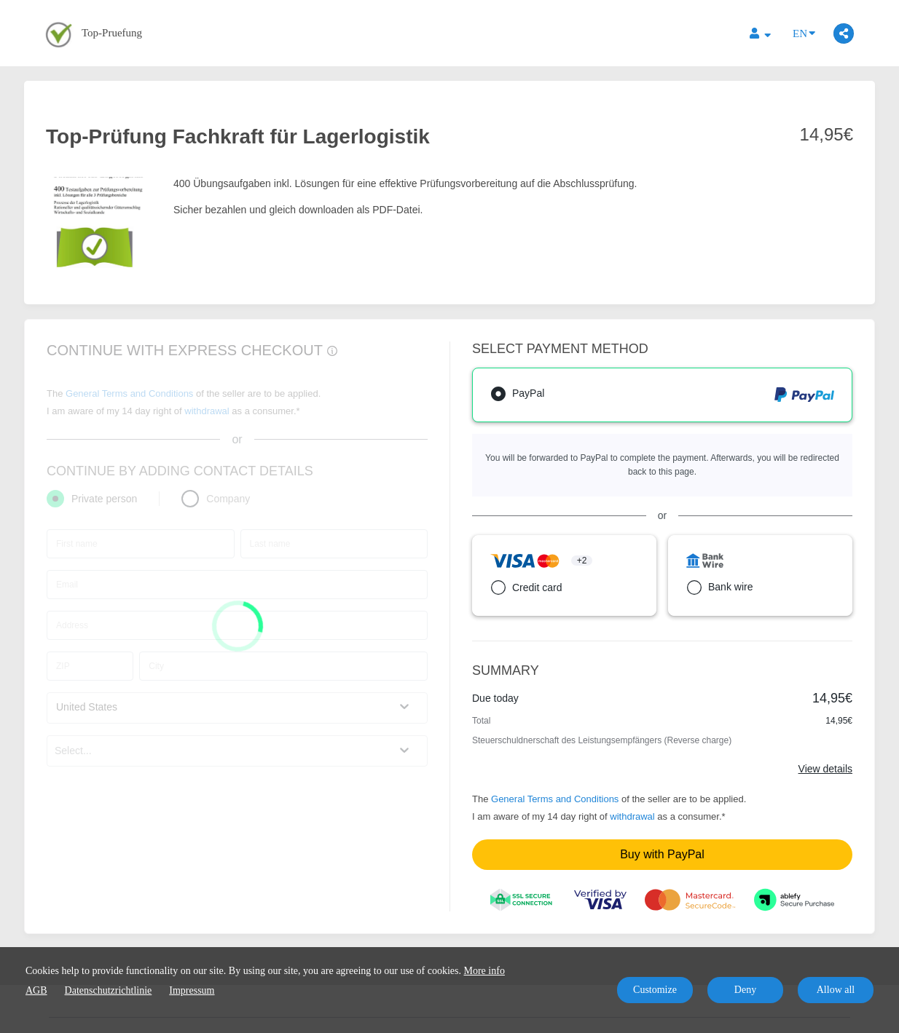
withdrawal (632, 816)
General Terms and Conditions (555, 798)
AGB (36, 990)
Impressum (191, 990)
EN (804, 32)
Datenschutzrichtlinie (108, 990)
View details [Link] (825, 769)
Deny (745, 989)
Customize (655, 989)
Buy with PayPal (662, 854)
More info (484, 970)
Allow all (836, 989)
